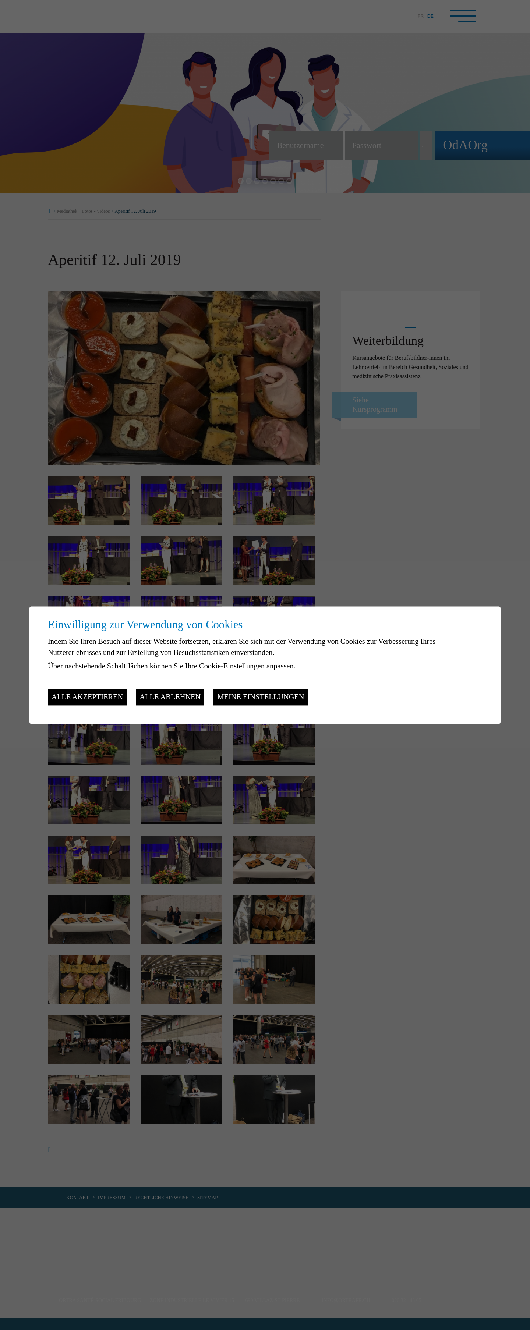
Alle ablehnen (170, 697)
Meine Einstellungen (260, 697)
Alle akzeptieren (87, 697)
